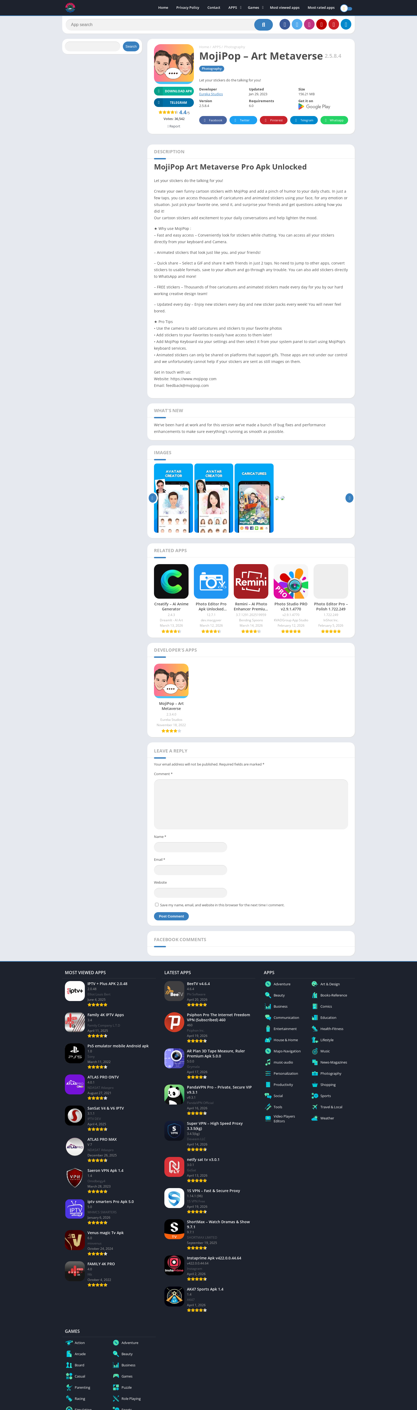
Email (159, 861)
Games (253, 8)
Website (160, 884)
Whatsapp (334, 122)
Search (131, 49)
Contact (213, 8)
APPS (232, 8)
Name (160, 839)
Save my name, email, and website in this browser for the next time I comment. (222, 907)
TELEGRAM (170, 104)
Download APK (173, 93)
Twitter (241, 122)
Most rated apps (321, 8)
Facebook (212, 122)
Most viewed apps (284, 8)
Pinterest (273, 122)
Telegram (303, 122)
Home (163, 8)
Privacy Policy (187, 8)
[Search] (169, 26)
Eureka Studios (211, 96)
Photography (234, 49)
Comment (163, 776)
